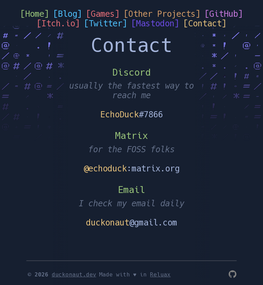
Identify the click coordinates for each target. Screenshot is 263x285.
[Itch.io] (58, 23)
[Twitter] (105, 23)
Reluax (160, 275)
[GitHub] (223, 14)
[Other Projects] (162, 14)
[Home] (34, 14)
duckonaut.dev (74, 275)
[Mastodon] (155, 23)
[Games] (103, 14)
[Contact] (204, 23)
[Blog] (67, 14)
